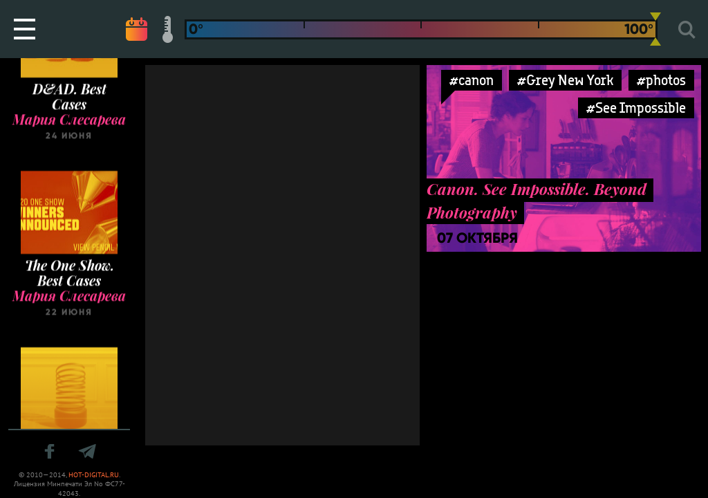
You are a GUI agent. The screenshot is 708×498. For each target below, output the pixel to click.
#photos (661, 80)
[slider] (655, 29)
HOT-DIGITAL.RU (93, 474)
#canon (471, 80)
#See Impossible (636, 107)
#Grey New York (565, 80)
